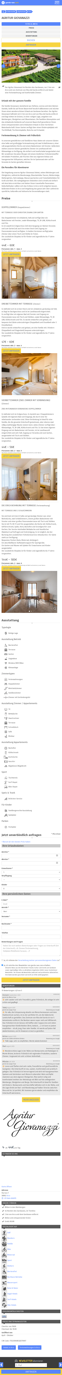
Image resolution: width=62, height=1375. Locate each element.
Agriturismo (22, 11)
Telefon (5, 933)
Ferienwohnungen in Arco (30, 1348)
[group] (31, 66)
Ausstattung (31, 32)
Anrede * (5, 907)
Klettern (10, 1266)
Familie (10, 1244)
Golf (8, 1233)
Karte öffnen (7, 1187)
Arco (29, 11)
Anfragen (31, 44)
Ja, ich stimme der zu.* (31, 960)
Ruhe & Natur (12, 1288)
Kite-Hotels (11, 1305)
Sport (9, 1260)
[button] (3, 66)
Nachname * (6, 924)
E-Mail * (5, 900)
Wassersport (12, 1283)
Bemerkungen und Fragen (12, 942)
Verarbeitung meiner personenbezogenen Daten (37, 960)
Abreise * (5, 859)
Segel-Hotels (12, 1294)
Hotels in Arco (8, 1348)
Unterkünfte (11, 11)
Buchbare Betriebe (14, 1277)
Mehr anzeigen (31, 1099)
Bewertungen (31, 36)
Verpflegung (7, 876)
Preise (31, 28)
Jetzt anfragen (11, 254)
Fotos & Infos (31, 24)
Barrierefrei (12, 1271)
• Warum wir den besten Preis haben (16, 842)
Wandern (11, 1238)
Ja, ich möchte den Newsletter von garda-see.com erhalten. (31, 970)
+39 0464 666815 (9, 1198)
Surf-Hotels (11, 1299)
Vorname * (6, 916)
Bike (9, 1249)
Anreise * (5, 852)
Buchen (31, 40)
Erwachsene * (7, 868)
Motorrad (11, 1255)
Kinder (4, 885)
